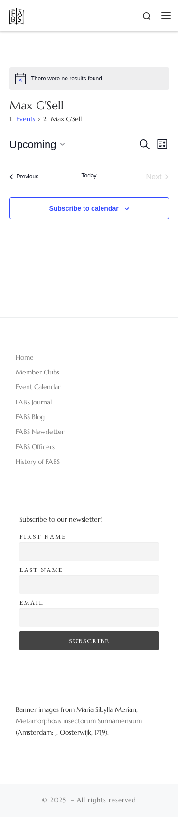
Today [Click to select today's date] (88, 175)
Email (31, 603)
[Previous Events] (24, 177)
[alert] (89, 78)
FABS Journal (34, 402)
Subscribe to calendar (83, 208)
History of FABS (38, 461)
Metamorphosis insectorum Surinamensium (79, 721)
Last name (41, 570)
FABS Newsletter (40, 431)
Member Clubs (37, 372)
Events (25, 119)
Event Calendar (38, 387)
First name (42, 536)
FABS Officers (35, 447)
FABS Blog (30, 417)
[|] (16, 14)
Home (25, 357)
